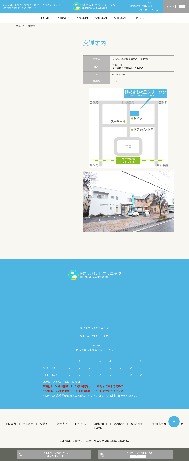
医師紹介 (63, 18)
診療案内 (101, 18)
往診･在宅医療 (158, 423)
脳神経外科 (100, 423)
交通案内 (120, 18)
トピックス (140, 18)
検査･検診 (137, 423)
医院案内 (82, 18)
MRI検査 (119, 423)
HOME (45, 18)
